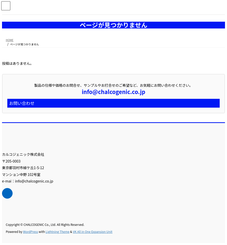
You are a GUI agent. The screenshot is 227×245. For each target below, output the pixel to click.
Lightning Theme (58, 231)
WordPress (30, 231)
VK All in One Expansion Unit (92, 231)
